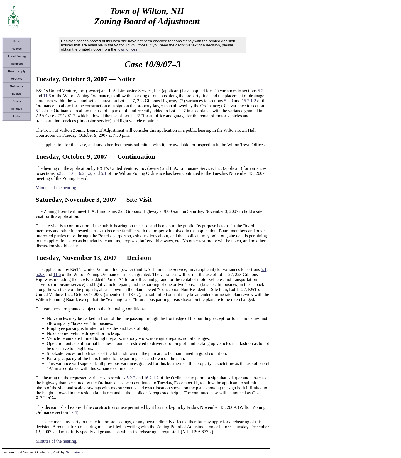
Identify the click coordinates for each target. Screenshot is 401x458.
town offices (127, 49)
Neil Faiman (74, 452)
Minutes (16, 108)
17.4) (73, 412)
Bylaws (16, 93)
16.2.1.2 (248, 100)
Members (17, 63)
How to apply (16, 71)
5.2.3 (262, 90)
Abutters (16, 78)
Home (17, 41)
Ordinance (16, 86)
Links (16, 116)
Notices (17, 48)
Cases (17, 101)
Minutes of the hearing (56, 187)
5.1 (38, 110)
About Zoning (17, 56)
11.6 (47, 95)
